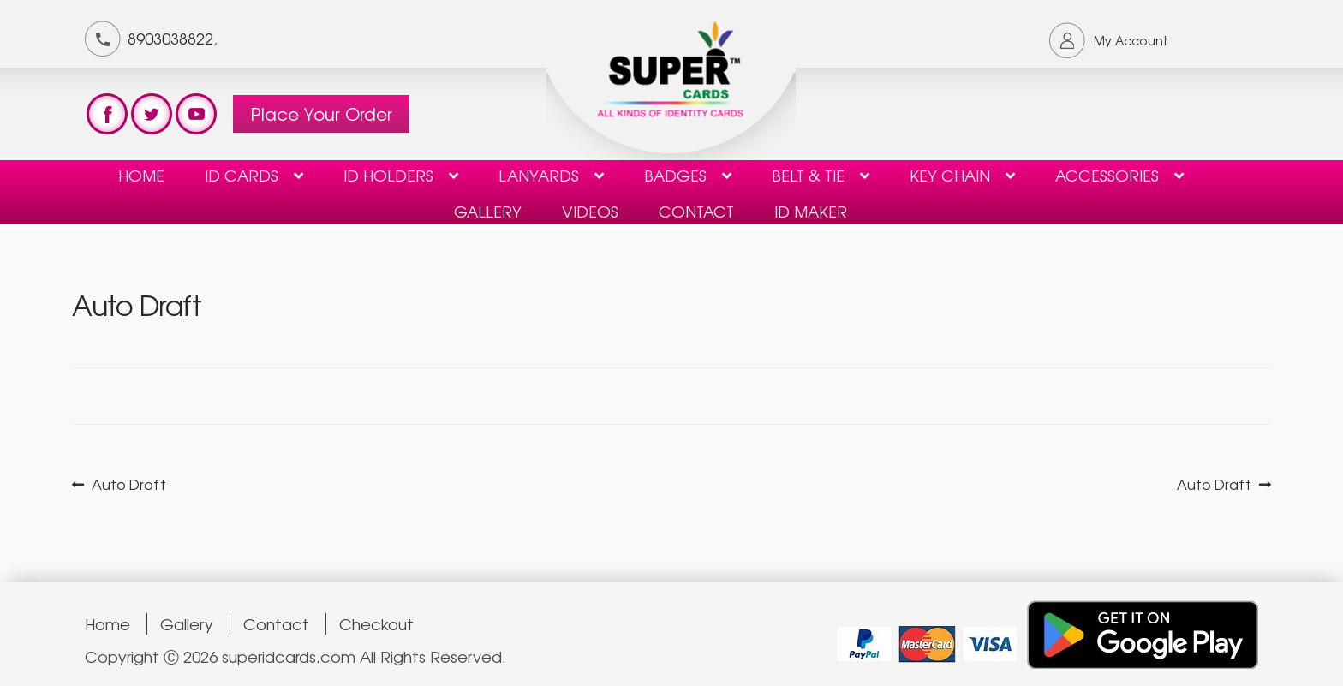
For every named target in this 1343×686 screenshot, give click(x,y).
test (107, 113)
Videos (590, 211)
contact (696, 211)
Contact (276, 624)
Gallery (488, 211)
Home (141, 175)
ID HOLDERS (388, 175)
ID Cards (241, 175)
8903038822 (170, 38)
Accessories (1107, 175)
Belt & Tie (808, 175)
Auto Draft (128, 484)
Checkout (376, 624)
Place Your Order (321, 113)
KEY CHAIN (950, 175)
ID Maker (810, 211)
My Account (1130, 40)
